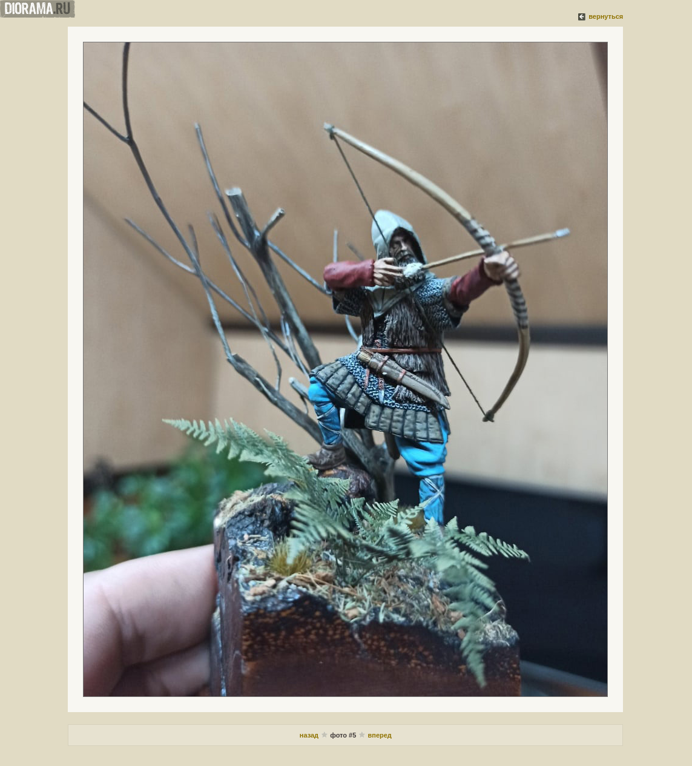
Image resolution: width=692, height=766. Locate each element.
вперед (379, 735)
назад (310, 735)
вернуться (605, 16)
